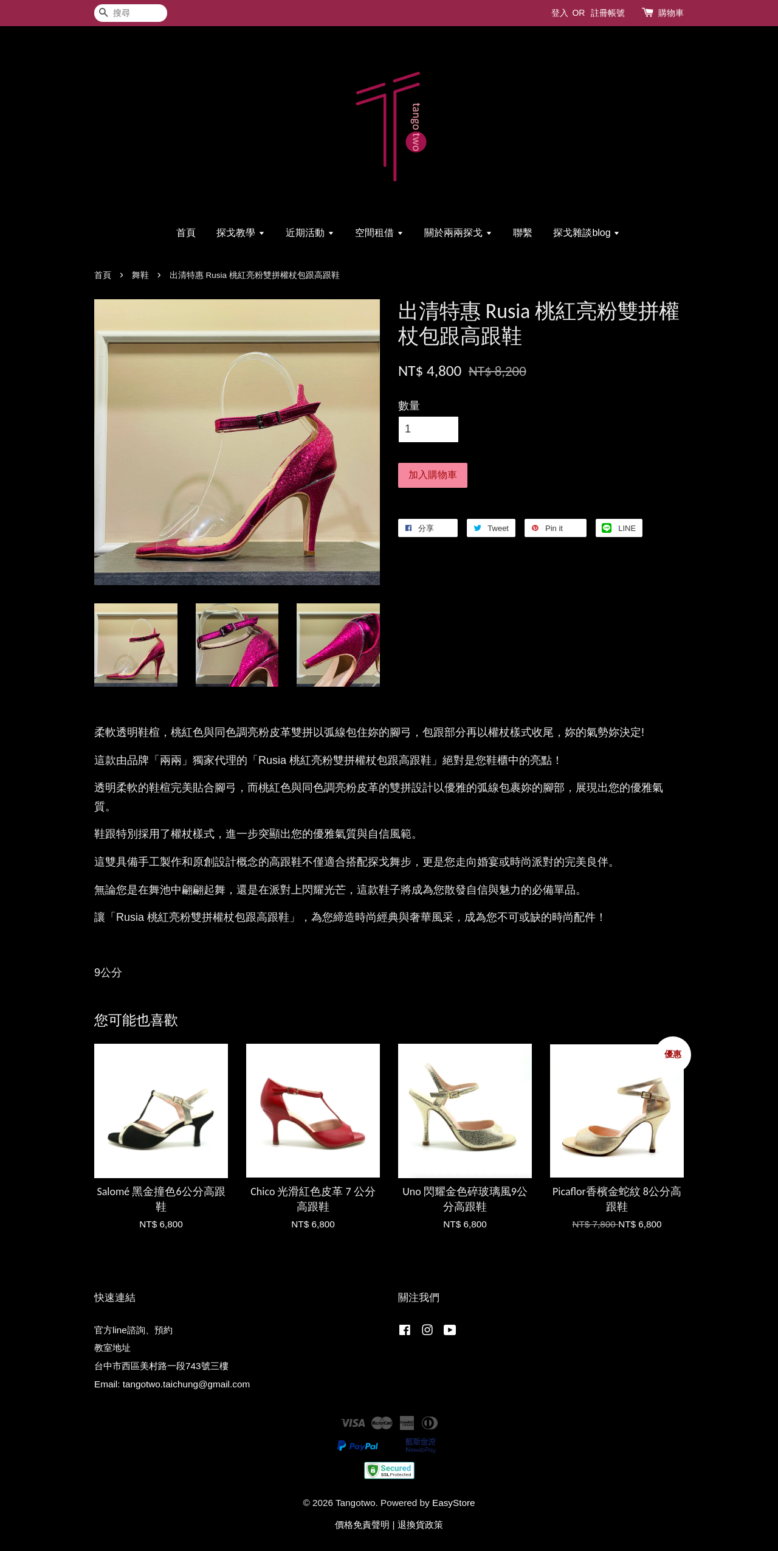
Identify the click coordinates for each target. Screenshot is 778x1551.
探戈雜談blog (586, 232)
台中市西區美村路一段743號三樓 (161, 1366)
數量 (409, 406)
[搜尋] (130, 13)
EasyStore (453, 1502)
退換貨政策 (420, 1524)
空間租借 (379, 232)
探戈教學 (240, 232)
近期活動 (310, 232)
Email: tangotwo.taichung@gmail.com (172, 1384)
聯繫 (522, 232)
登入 (559, 13)
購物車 (671, 13)
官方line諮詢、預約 (133, 1330)
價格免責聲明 (362, 1524)
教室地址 (112, 1347)
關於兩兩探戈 (458, 232)
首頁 (186, 232)
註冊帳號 (608, 13)
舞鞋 (140, 275)
